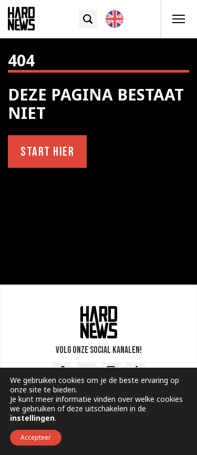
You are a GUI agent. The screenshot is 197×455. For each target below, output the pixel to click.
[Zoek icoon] (88, 19)
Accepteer (35, 437)
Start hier (47, 151)
